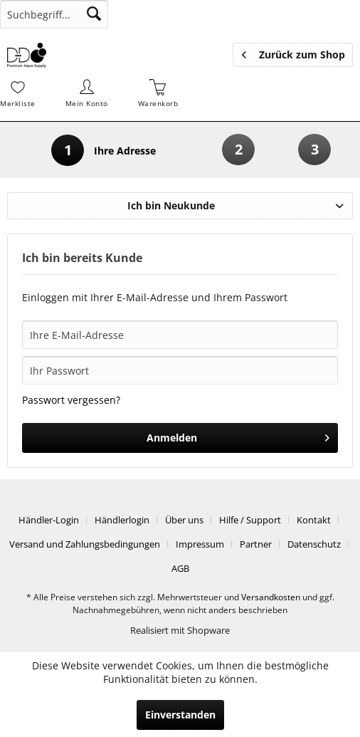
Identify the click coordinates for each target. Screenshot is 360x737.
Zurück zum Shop (293, 52)
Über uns (184, 519)
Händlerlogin (122, 519)
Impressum (200, 544)
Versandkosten (270, 597)
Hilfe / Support (250, 519)
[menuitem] (54, 14)
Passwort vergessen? (71, 400)
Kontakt (314, 519)
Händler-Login (48, 519)
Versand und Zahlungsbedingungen (84, 544)
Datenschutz (314, 544)
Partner (256, 544)
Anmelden (238, 435)
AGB (180, 568)
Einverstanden (180, 714)
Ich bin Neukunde (171, 205)
